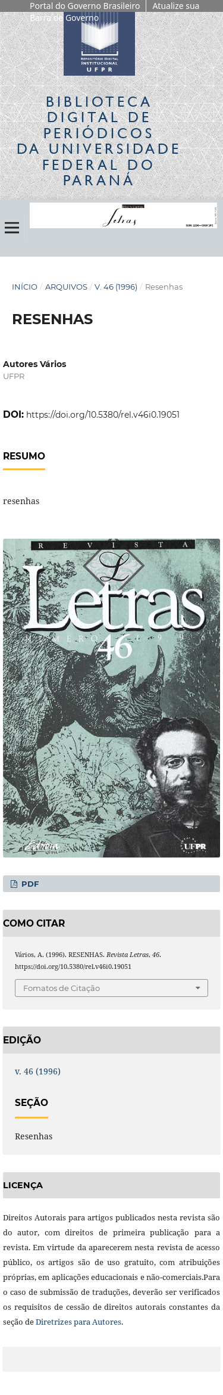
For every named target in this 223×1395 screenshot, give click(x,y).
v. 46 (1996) (116, 286)
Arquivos (66, 286)
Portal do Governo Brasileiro (85, 5)
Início (24, 286)
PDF (29, 883)
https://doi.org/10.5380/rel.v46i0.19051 (103, 414)
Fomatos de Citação (61, 988)
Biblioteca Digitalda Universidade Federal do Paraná (99, 141)
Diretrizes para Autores (78, 1321)
